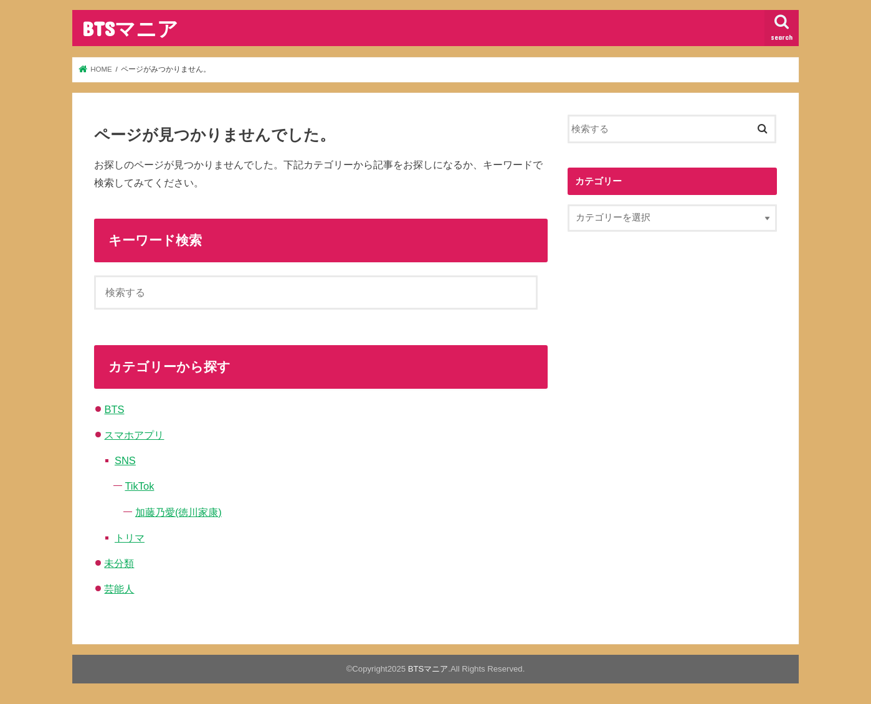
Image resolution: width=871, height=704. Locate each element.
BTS (114, 409)
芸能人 (119, 588)
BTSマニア (130, 28)
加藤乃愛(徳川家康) (178, 512)
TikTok (139, 486)
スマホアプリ (134, 434)
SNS (125, 460)
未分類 (119, 563)
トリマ (130, 537)
